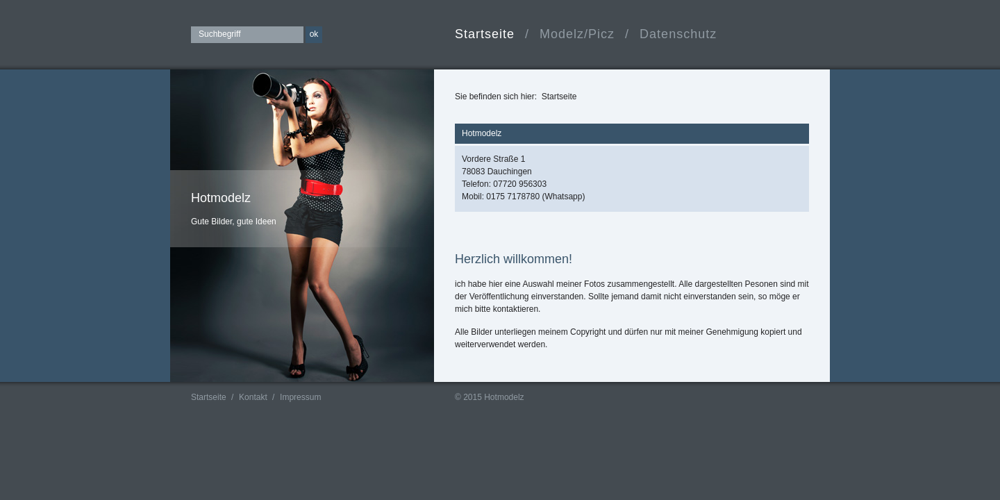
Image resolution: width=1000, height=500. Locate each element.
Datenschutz (678, 34)
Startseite (485, 34)
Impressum (300, 397)
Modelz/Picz (577, 34)
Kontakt (253, 397)
